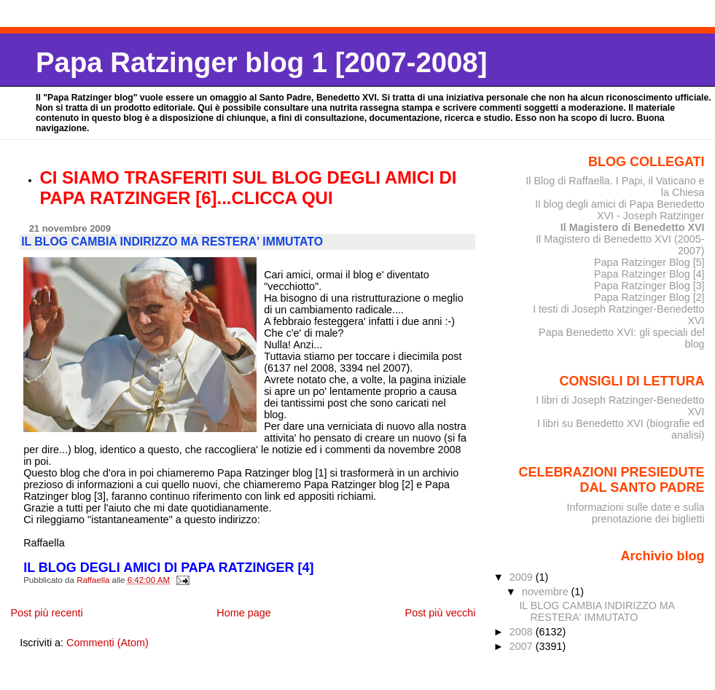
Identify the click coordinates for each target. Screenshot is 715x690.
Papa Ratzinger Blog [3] (649, 285)
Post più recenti (46, 613)
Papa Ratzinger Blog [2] (649, 297)
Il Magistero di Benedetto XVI (632, 227)
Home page (243, 613)
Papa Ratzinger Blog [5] (649, 262)
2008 (522, 632)
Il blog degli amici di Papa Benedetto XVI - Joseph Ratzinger (619, 209)
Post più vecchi (440, 613)
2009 (522, 577)
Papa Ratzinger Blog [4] (649, 274)
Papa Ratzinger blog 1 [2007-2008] (261, 62)
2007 (522, 646)
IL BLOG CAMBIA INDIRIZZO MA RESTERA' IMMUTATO (596, 611)
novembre (546, 591)
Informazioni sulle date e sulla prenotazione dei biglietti (635, 513)
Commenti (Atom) (107, 642)
